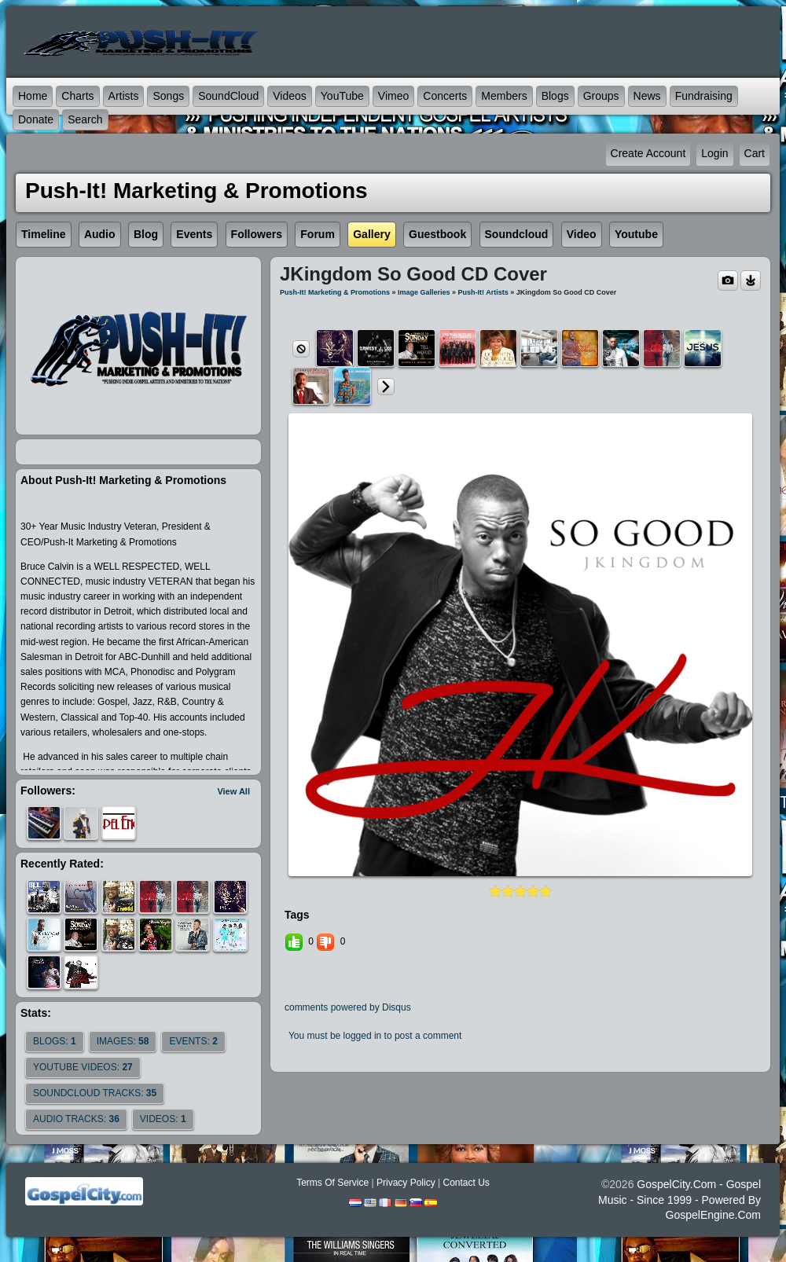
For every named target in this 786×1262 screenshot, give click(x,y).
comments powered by (348, 1007)
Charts (77, 96)
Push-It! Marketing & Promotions (335, 292)
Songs (168, 96)
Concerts (445, 96)
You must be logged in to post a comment (374, 1035)
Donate (35, 119)
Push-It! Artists (483, 292)
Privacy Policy (405, 1182)
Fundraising (704, 96)
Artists (123, 96)
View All (233, 791)
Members (504, 96)
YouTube (342, 96)
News (647, 96)
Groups (601, 96)
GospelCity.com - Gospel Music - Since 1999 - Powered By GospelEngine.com (679, 1199)
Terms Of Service (332, 1182)
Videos (290, 96)
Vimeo (393, 96)
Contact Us (466, 1182)
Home (32, 96)
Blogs (555, 96)
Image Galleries (424, 292)
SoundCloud (228, 96)
